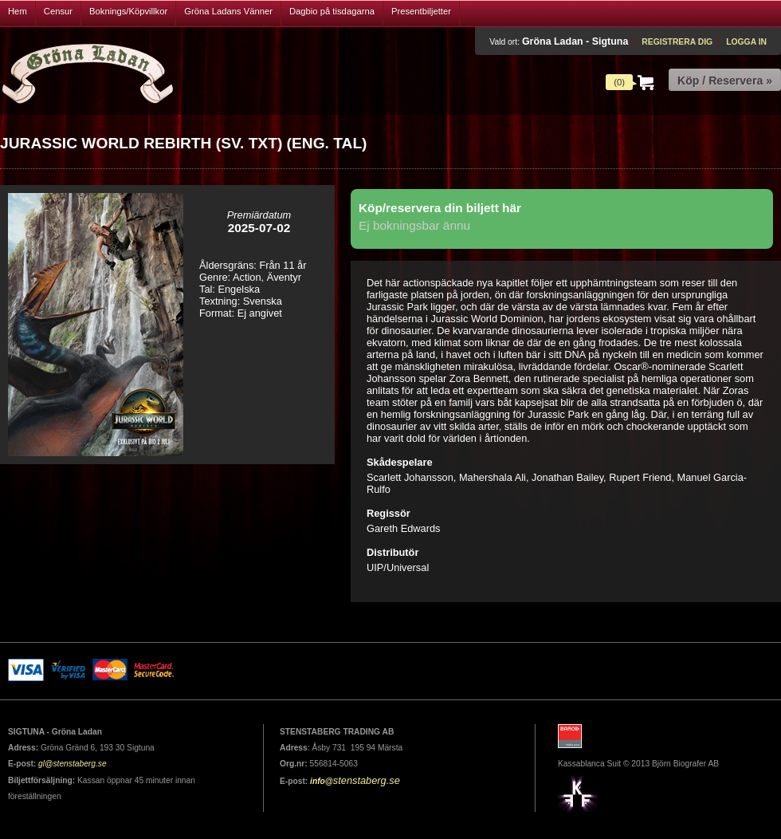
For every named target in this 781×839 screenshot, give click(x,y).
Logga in (746, 41)
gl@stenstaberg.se (72, 763)
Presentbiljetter (421, 11)
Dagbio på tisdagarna (332, 11)
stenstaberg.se (366, 780)
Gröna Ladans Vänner (228, 11)
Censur (58, 11)
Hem (17, 11)
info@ (321, 781)
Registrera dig (677, 41)
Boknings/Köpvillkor (128, 11)
